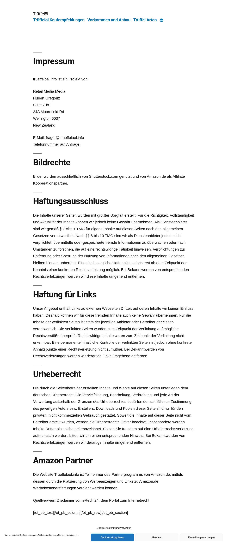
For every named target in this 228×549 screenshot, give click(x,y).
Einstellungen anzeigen (201, 537)
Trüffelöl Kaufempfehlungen (58, 19)
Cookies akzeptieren (112, 537)
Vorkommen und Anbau (109, 19)
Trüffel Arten (145, 19)
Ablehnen (156, 537)
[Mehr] (161, 21)
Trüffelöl (40, 13)
